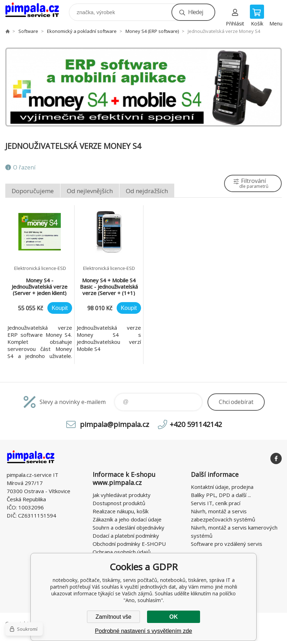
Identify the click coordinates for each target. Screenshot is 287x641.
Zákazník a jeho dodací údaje (127, 519)
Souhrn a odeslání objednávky (128, 527)
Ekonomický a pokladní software (82, 31)
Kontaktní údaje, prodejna (222, 486)
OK (173, 617)
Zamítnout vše (113, 617)
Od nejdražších (147, 191)
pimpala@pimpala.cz (114, 424)
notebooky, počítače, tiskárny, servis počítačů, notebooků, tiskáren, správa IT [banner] (36, 10)
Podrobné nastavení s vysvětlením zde (143, 631)
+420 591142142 (196, 424)
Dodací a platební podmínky (126, 535)
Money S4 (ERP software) (152, 31)
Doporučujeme (33, 191)
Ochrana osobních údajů (122, 551)
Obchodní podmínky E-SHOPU (129, 543)
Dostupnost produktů (119, 503)
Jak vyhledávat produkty (122, 494)
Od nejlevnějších (90, 191)
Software (28, 31)
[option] (143, 87)
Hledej (195, 12)
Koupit (60, 308)
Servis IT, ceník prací (215, 503)
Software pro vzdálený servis (226, 543)
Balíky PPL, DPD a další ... (221, 494)
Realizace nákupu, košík (120, 511)
